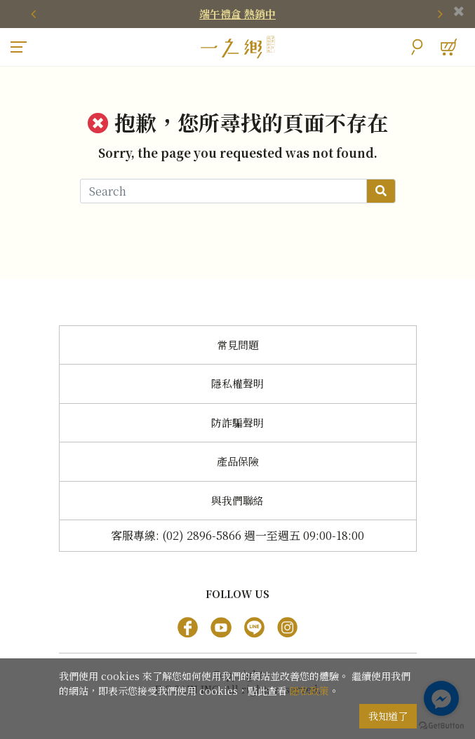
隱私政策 (309, 691)
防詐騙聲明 (237, 422)
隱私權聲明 (237, 383)
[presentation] (35, 14)
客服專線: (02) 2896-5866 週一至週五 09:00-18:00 (237, 535)
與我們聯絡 (237, 500)
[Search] (223, 191)
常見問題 (238, 344)
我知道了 (388, 716)
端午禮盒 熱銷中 (237, 13)
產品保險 (238, 461)
